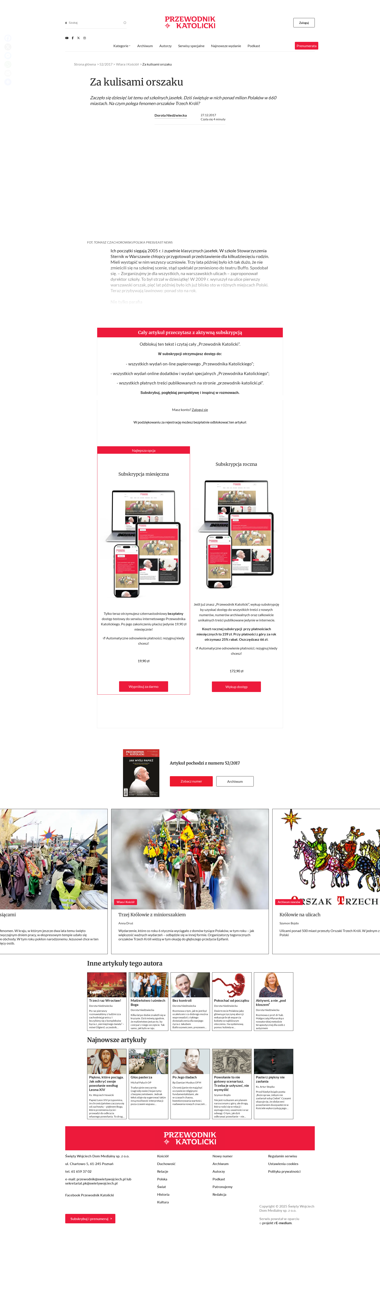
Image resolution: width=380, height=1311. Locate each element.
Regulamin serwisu (282, 1156)
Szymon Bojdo (289, 923)
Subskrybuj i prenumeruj (89, 1219)
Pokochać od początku (231, 1000)
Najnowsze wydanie (226, 46)
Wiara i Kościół (127, 64)
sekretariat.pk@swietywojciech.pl (91, 1183)
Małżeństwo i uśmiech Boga (148, 1002)
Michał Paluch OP (141, 1082)
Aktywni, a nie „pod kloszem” (271, 1002)
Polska (162, 1179)
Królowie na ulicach (300, 914)
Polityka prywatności (284, 1171)
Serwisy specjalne (191, 46)
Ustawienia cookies (283, 1164)
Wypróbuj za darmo (143, 686)
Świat (161, 1187)
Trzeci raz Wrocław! (105, 1000)
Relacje (162, 1171)
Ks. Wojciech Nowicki (101, 1095)
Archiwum (235, 781)
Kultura (163, 1202)
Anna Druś (125, 923)
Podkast (254, 46)
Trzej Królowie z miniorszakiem (152, 914)
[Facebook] (73, 38)
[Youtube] (66, 38)
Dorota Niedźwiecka (171, 115)
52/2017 (232, 763)
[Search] (66, 23)
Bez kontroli (182, 1000)
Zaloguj (304, 23)
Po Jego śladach (184, 1077)
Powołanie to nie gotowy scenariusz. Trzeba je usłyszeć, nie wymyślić (231, 1083)
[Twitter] (78, 38)
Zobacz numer (191, 781)
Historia (163, 1194)
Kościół (163, 1156)
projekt (277, 1223)
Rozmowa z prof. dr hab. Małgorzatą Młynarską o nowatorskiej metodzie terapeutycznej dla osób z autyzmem (270, 1021)
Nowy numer (223, 1156)
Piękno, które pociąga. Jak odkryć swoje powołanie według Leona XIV (106, 1083)
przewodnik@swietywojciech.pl (101, 1179)
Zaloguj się (200, 409)
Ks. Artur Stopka (265, 1086)
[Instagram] (84, 38)
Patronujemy (222, 1187)
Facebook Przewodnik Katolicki (90, 1195)
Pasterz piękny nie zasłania (270, 1079)
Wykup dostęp (236, 687)
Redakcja (219, 1194)
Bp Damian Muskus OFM (186, 1082)
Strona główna (85, 64)
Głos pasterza (141, 1077)
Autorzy (165, 46)
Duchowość (166, 1164)
